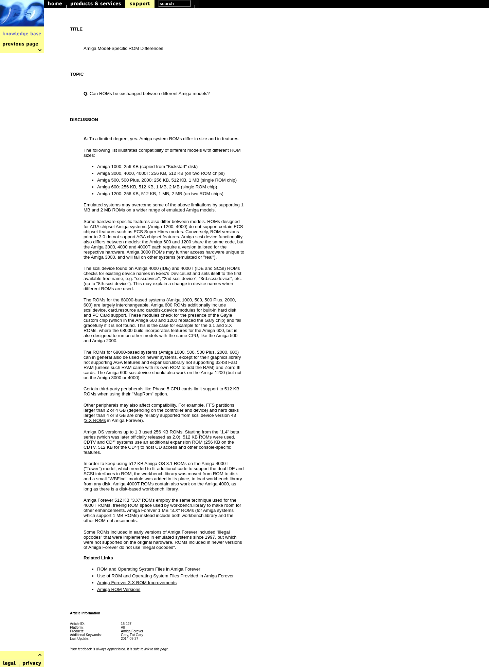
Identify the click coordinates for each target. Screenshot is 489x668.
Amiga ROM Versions (118, 589)
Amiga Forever (132, 631)
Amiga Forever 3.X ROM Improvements (137, 582)
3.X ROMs (95, 420)
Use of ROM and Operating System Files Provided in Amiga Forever (165, 575)
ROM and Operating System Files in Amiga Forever (148, 569)
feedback (85, 649)
